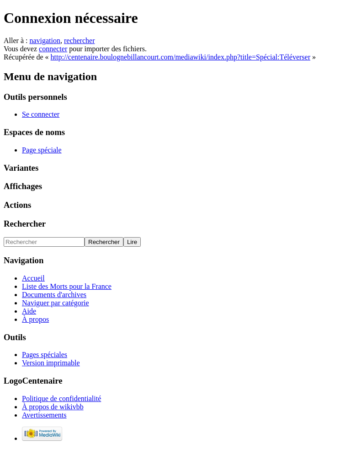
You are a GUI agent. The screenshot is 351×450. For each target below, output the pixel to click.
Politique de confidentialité (61, 398)
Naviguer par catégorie (55, 303)
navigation (44, 40)
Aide (29, 311)
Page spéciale (42, 150)
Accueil (33, 278)
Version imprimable (51, 363)
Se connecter (40, 114)
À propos (35, 319)
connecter (53, 49)
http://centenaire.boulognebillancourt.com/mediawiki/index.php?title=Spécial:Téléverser (180, 57)
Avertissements (44, 415)
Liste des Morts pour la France (67, 286)
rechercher (79, 40)
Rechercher (25, 223)
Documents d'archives (54, 294)
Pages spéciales (44, 354)
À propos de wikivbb (53, 407)
